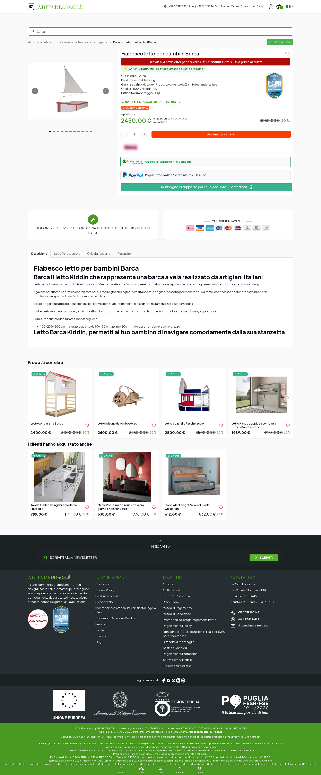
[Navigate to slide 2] (54, 134)
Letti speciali (104, 41)
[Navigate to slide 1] (50, 134)
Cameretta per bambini (76, 41)
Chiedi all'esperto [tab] (99, 256)
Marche (224, 6)
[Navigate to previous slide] (35, 93)
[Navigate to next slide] (106, 93)
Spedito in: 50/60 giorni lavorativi (153, 104)
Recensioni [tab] (125, 256)
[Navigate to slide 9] (83, 134)
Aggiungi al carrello (221, 137)
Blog (260, 6)
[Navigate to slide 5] (66, 134)
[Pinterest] (183, 682)
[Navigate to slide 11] (91, 134)
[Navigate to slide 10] (87, 134)
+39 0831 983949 (246, 614)
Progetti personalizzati (178, 668)
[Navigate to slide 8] (79, 134)
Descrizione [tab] (39, 256)
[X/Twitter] (173, 682)
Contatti (101, 638)
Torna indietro (280, 43)
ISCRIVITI (264, 560)
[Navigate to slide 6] (70, 134)
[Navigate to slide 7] (74, 134)
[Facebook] (163, 682)
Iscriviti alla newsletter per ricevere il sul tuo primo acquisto (206, 64)
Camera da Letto (46, 41)
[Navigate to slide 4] (62, 134)
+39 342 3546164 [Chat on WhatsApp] (246, 621)
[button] (205, 164)
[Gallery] (70, 93)
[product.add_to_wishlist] (287, 56)
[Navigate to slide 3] (58, 134)
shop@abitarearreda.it (251, 627)
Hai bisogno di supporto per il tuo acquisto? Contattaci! (206, 189)
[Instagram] (168, 682)
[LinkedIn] (178, 682)
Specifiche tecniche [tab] (67, 256)
